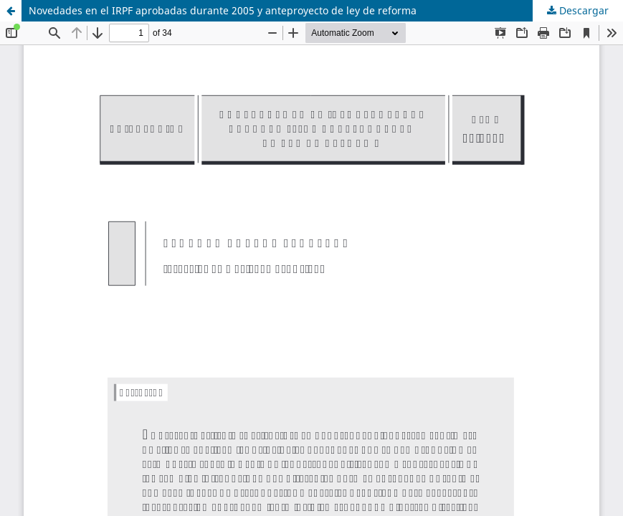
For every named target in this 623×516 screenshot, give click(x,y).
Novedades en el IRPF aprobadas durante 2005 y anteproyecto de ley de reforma (223, 10)
